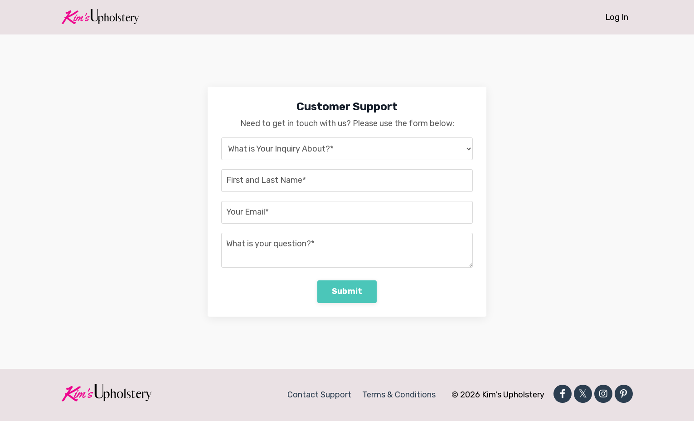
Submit (347, 291)
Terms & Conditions (399, 395)
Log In (616, 17)
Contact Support (320, 395)
